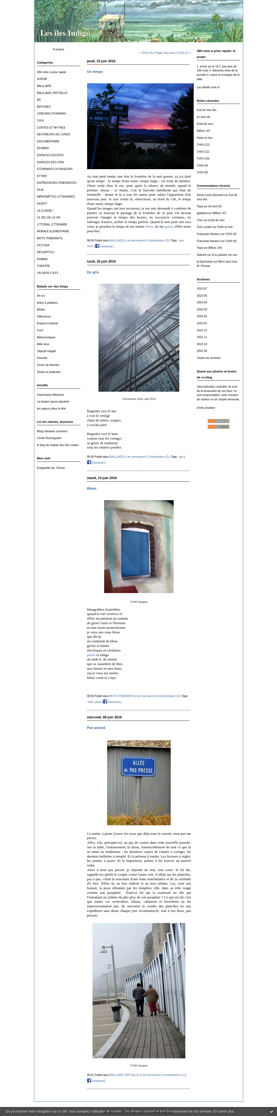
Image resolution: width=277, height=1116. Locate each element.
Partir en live (205, 137)
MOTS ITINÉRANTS (50, 238)
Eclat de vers (205, 123)
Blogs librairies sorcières (52, 431)
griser (169, 226)
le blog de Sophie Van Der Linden (58, 445)
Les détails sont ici (208, 87)
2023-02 (202, 316)
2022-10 (202, 344)
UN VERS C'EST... (48, 272)
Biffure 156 (215, 247)
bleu (91, 702)
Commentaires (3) (158, 240)
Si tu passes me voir (224, 254)
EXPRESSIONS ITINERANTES (57, 182)
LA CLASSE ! (45, 210)
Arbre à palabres (47, 302)
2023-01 (202, 323)
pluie (98, 702)
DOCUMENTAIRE (48, 141)
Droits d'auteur (206, 407)
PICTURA (43, 245)
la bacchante (205, 261)
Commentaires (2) (158, 456)
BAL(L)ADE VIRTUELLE (52, 92)
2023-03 (202, 309)
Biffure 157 (203, 130)
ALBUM (42, 78)
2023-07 (202, 288)
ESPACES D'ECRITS (50, 155)
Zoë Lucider (204, 226)
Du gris (93, 272)
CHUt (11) (203, 151)
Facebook (103, 246)
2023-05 (202, 295)
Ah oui (41, 295)
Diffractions (44, 316)
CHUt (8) (202, 172)
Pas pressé (96, 728)
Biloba (41, 309)
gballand (202, 213)
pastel (91, 655)
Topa (200, 206)
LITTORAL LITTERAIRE (52, 224)
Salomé (201, 254)
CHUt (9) (202, 165)
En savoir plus (223, 1111)
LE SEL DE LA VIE (49, 217)
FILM (40, 189)
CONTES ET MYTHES (51, 127)
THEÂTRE (43, 265)
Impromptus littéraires (50, 394)
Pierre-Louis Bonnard (210, 195)
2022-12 (202, 330)
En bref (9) (203, 117)
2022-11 (202, 337)
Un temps (95, 72)
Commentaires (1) (169, 696)
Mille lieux (43, 344)
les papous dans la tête (51, 408)
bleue (149, 226)
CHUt (40, 120)
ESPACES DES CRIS (50, 162)
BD (39, 99)
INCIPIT (42, 203)
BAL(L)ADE (44, 85)
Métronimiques (46, 337)
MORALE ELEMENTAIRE (53, 231)
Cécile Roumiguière (49, 438)
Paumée (42, 357)
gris (181, 456)
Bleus (92, 488)
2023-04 (202, 302)
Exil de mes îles (207, 110)
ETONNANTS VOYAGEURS (55, 169)
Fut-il (40, 330)
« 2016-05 (146, 52)
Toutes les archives (209, 357)
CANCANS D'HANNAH (51, 113)
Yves (200, 220)
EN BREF (43, 148)
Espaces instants (47, 323)
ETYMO (42, 176)
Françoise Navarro (208, 234)
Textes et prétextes (49, 372)
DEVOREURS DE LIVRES (53, 134)
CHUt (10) (203, 158)
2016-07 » (184, 52)
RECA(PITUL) (46, 252)
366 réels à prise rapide (52, 72)
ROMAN (42, 259)
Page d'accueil (165, 52)
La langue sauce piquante (53, 401)
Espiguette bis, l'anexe (51, 467)
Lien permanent (135, 240)
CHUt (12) (203, 144)
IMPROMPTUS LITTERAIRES (56, 196)
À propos (58, 49)
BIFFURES (44, 106)
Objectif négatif (46, 351)
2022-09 (202, 350)
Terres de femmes (48, 365)
